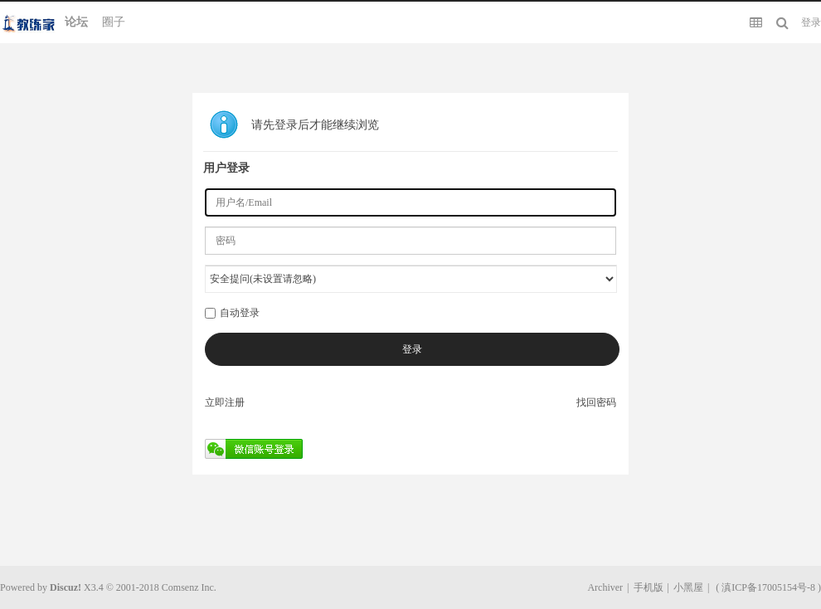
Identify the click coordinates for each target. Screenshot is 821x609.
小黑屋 (688, 587)
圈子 (113, 22)
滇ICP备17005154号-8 (768, 587)
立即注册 (225, 402)
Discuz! (65, 587)
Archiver (605, 587)
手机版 (648, 587)
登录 (811, 22)
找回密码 (596, 402)
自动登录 (232, 313)
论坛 (76, 22)
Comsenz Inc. (189, 587)
